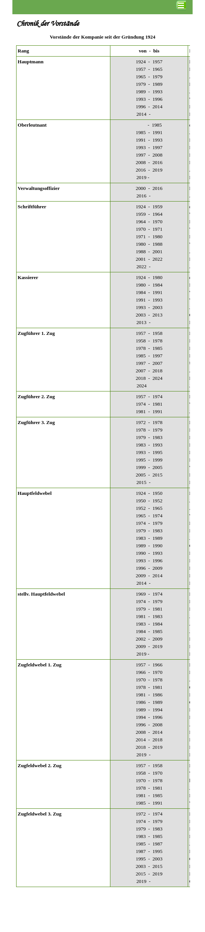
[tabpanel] (102, 37)
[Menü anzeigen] (181, 5)
